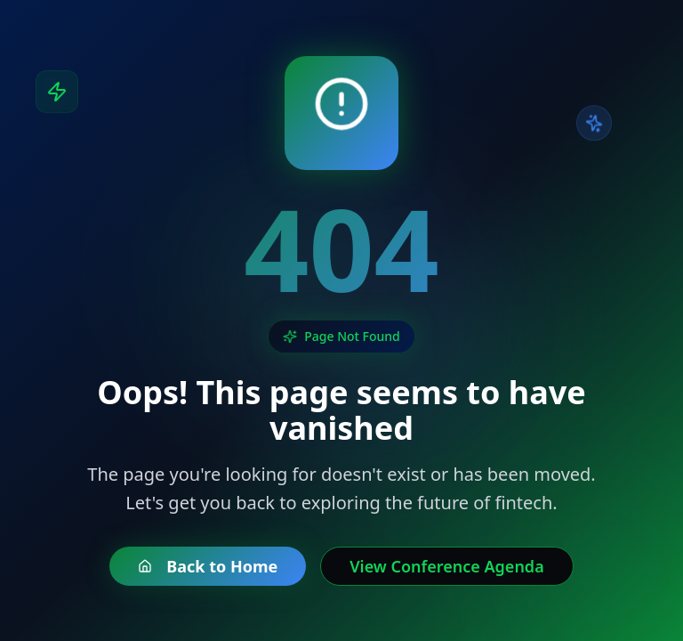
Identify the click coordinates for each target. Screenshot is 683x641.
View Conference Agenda (446, 566)
